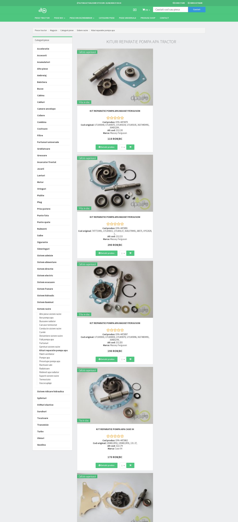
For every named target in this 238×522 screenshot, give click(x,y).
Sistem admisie (45, 255)
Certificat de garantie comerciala (115, 484)
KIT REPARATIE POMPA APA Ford (141, 163)
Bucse (40, 88)
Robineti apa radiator (49, 372)
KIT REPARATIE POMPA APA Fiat (185, 241)
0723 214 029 (83, 471)
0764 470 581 (83, 478)
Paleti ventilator (46, 354)
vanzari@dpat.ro (85, 485)
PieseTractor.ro (56, 517)
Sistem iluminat (45, 302)
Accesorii (42, 55)
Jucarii (40, 168)
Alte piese (42, 68)
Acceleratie (43, 48)
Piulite (40, 195)
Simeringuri (43, 248)
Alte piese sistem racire (50, 314)
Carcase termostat (48, 324)
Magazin (54, 30)
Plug (39, 202)
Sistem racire (84, 30)
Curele (42, 332)
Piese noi (59, 18)
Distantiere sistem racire (51, 335)
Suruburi (41, 411)
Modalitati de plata (114, 474)
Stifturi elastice (45, 404)
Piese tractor (42, 18)
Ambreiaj (41, 75)
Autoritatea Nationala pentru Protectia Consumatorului (148, 483)
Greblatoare (43, 148)
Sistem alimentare (46, 262)
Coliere (41, 115)
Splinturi (41, 398)
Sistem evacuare (46, 282)
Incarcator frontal (46, 162)
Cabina (40, 95)
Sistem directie (45, 268)
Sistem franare (45, 288)
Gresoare (42, 155)
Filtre (40, 135)
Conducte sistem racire (50, 328)
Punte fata (43, 215)
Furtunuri (43, 343)
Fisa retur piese (113, 490)
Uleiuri (40, 438)
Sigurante (42, 242)
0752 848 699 (83, 474)
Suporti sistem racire (49, 375)
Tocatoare (42, 418)
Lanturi (41, 175)
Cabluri (41, 102)
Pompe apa (44, 357)
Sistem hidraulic (45, 295)
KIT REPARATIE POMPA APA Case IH (97, 163)
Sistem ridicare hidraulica (50, 391)
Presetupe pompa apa (49, 361)
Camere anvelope (46, 108)
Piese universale (127, 18)
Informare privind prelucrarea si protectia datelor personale (148, 476)
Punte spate (43, 222)
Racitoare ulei (45, 364)
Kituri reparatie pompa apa (105, 30)
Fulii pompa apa (46, 339)
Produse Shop (148, 18)
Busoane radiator (47, 321)
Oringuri (41, 188)
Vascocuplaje (45, 383)
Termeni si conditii (143, 471)
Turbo (40, 431)
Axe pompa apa (46, 317)
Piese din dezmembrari (82, 18)
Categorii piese (106, 18)
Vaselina (41, 444)
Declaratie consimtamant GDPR (146, 491)
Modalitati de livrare (115, 471)
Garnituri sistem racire (49, 346)
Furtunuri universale (48, 142)
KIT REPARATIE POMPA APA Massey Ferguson (97, 85)
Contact (164, 18)
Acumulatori (43, 62)
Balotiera (42, 82)
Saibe (40, 235)
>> (201, 370)
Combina (41, 122)
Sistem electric (45, 275)
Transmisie (43, 424)
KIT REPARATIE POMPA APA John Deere (97, 323)
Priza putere (43, 208)
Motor (40, 182)
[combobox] (105, 121)
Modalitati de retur (114, 478)
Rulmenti (42, 228)
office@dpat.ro (84, 489)
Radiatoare (44, 368)
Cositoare (42, 128)
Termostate (45, 379)
